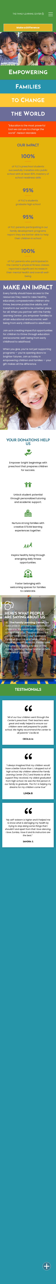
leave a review (30, 646)
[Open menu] (50, 14)
